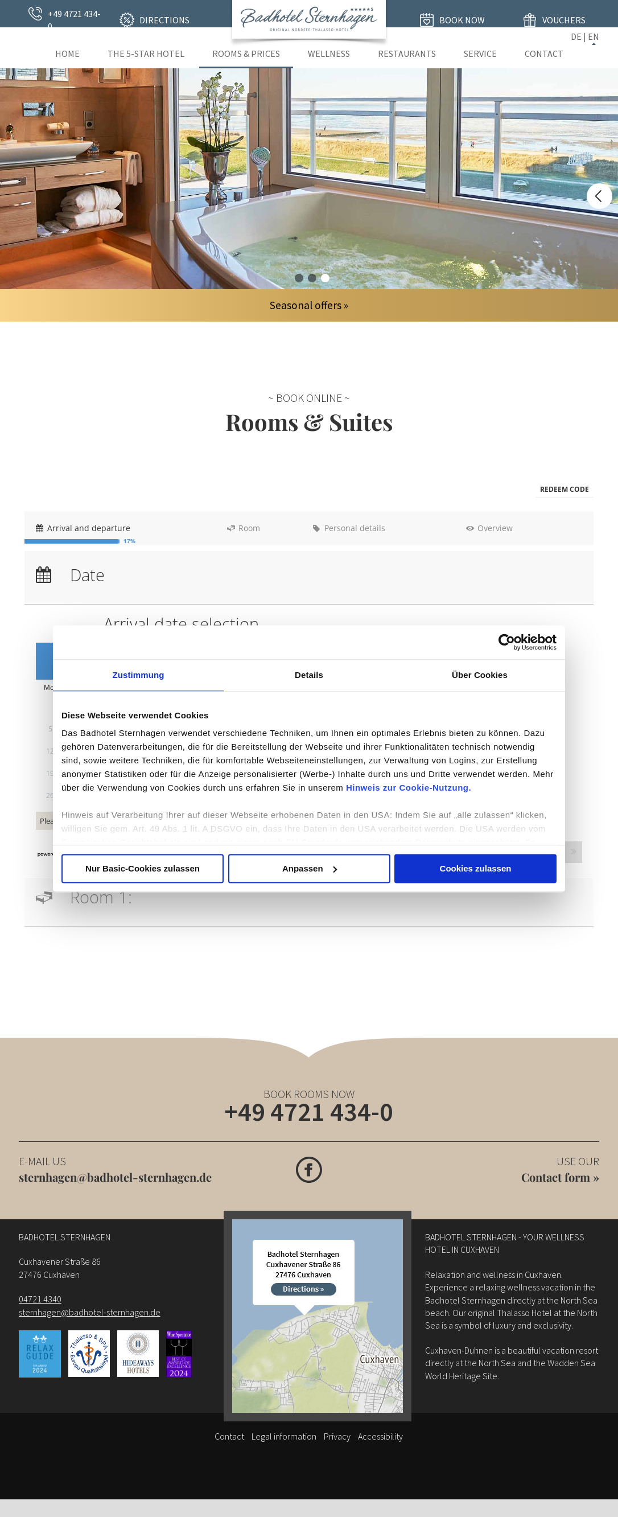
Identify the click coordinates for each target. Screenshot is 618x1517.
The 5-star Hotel (146, 53)
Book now (462, 20)
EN (593, 36)
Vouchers (564, 20)
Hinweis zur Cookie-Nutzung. (408, 787)
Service (480, 53)
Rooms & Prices (246, 53)
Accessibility (380, 1441)
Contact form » (560, 1182)
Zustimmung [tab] (138, 675)
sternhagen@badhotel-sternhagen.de (115, 1182)
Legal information (284, 1441)
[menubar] (309, 489)
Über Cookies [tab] (480, 675)
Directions (164, 20)
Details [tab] (309, 675)
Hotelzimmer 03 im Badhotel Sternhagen (325, 278)
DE (576, 36)
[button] (564, 490)
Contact (544, 53)
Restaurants (407, 53)
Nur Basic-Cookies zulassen (142, 868)
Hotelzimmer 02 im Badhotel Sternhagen (312, 278)
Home (67, 53)
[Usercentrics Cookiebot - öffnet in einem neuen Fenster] (507, 642)
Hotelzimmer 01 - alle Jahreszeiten (299, 278)
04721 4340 (40, 1304)
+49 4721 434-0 (74, 20)
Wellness (329, 53)
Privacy (337, 1441)
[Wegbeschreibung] (317, 1321)
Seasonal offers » (309, 305)
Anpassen (309, 868)
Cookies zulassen (476, 868)
